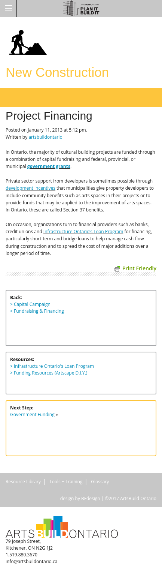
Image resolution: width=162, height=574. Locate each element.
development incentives (30, 188)
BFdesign (90, 498)
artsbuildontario (45, 137)
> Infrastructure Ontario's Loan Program (52, 366)
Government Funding (32, 414)
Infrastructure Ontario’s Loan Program (83, 231)
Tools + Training (65, 481)
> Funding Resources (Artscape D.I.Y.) (48, 373)
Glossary (100, 481)
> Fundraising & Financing (37, 311)
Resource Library (23, 481)
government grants (48, 166)
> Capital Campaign (30, 304)
